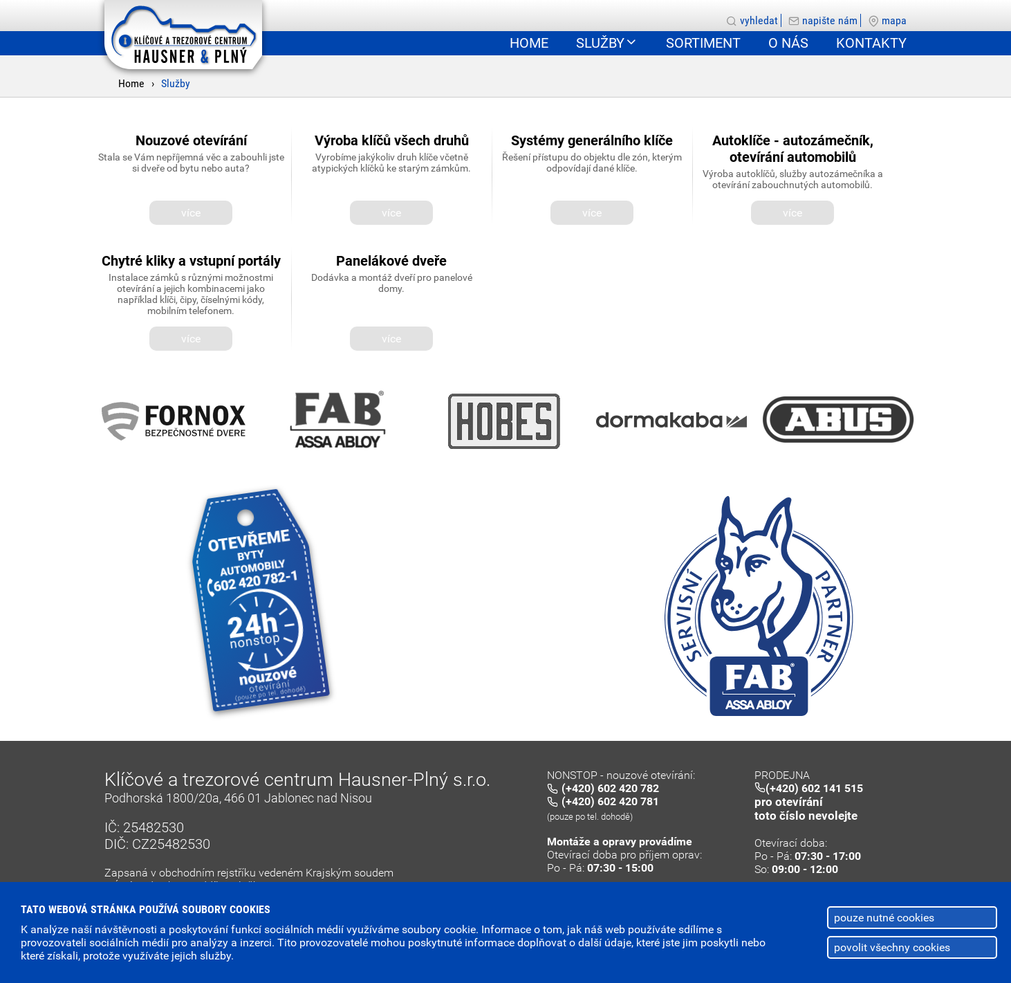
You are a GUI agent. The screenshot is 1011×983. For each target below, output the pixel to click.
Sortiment (703, 43)
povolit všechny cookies (892, 947)
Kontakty (871, 43)
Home (131, 83)
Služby (175, 83)
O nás (788, 43)
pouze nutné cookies (884, 917)
